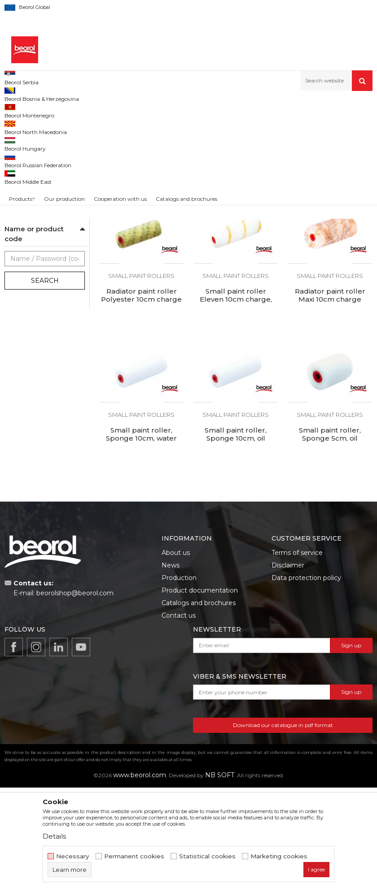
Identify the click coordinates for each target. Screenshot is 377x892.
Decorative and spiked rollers (43, 278)
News (171, 670)
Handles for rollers (34, 263)
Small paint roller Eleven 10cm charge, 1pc (236, 404)
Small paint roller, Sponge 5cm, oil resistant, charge (330, 543)
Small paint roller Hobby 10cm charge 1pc (235, 261)
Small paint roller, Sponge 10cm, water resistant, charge (141, 543)
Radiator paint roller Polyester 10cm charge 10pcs (141, 404)
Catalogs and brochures (199, 707)
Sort (266, 124)
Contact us (179, 720)
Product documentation (200, 695)
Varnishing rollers (32, 157)
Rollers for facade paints (41, 220)
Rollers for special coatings (40, 236)
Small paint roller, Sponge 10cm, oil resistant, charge (236, 543)
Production (179, 682)
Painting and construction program (117, 110)
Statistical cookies (207, 856)
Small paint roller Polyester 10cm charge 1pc (141, 265)
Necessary (72, 856)
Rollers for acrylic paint (39, 189)
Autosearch (231, 124)
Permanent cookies (134, 856)
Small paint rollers (32, 252)
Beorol (22, 318)
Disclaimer (288, 670)
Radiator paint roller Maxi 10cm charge (330, 400)
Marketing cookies (278, 856)
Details (54, 836)
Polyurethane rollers (35, 146)
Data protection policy (306, 682)
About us (176, 657)
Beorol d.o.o (19, 110)
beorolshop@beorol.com (75, 697)
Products (52, 110)
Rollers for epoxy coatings (44, 178)
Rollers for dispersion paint (40, 205)
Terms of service (297, 657)
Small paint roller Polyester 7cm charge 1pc (329, 265)
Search (45, 385)
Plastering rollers (31, 168)
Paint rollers (185, 110)
